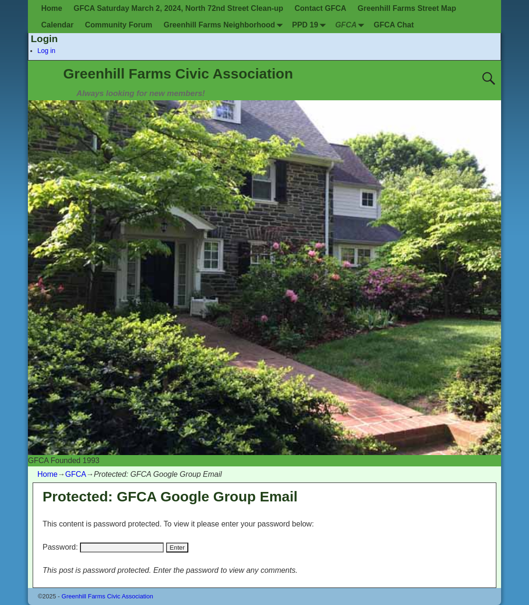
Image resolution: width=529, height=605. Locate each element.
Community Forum (118, 25)
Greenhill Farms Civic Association (178, 73)
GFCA (351, 25)
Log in (46, 50)
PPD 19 (310, 25)
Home (51, 8)
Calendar (57, 25)
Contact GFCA (320, 8)
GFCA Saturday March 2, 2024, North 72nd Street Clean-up (178, 8)
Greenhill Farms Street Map (407, 8)
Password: (103, 547)
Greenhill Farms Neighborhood (225, 25)
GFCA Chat (394, 25)
